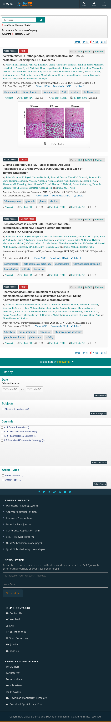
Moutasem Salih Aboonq (65, 236)
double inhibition (27, 332)
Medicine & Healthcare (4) (17, 409)
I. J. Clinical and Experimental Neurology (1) (24, 440)
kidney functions (31, 92)
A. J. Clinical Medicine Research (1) (20, 431)
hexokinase (45, 332)
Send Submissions (18, 638)
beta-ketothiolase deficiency (37, 264)
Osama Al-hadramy (82, 184)
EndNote (99, 51)
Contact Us (14, 613)
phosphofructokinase (14, 337)
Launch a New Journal (18, 524)
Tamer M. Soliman (77, 64)
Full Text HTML (59, 97)
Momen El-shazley (89, 304)
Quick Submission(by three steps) (25, 549)
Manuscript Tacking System (22, 505)
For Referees (13, 673)
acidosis (26, 269)
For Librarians (14, 685)
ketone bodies (11, 269)
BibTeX (88, 51)
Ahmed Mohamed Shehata (15, 318)
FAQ (10, 625)
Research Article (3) (14, 475)
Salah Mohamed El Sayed (34, 78)
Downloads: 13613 (62, 86)
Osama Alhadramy (58, 64)
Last (103, 41)
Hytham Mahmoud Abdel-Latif (37, 308)
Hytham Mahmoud (18, 181)
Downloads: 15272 (61, 195)
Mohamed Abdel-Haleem (71, 71)
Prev (85, 41)
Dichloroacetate (12, 264)
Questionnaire (16, 631)
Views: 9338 (40, 258)
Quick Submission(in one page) (24, 543)
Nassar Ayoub (9, 315)
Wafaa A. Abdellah (37, 181)
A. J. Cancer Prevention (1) (16, 427)
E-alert (104, 4)
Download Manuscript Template (26, 697)
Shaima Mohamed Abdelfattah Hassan (21, 75)
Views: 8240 (41, 326)
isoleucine (39, 269)
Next (95, 41)
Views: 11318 (43, 86)
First (77, 41)
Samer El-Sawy (10, 78)
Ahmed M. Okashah (77, 177)
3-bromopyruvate (12, 201)
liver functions (50, 92)
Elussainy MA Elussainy (14, 184)
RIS (80, 51)
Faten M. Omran (59, 177)
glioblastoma (35, 337)
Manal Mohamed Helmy (52, 75)
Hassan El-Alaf (73, 75)
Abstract (9, 97)
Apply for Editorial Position (21, 511)
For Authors (12, 666)
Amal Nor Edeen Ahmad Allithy (26, 71)
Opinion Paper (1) (13, 480)
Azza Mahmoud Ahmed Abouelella (60, 243)
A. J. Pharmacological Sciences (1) (20, 436)
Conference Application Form (23, 530)
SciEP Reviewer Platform (20, 536)
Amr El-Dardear (92, 71)
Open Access (13, 691)
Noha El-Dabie (50, 71)
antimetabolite (62, 264)
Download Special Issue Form (24, 704)
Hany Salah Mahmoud (16, 64)
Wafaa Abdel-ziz (34, 243)
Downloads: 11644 (58, 258)
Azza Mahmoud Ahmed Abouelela (64, 181)
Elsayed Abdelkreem (42, 236)
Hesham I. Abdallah (81, 68)
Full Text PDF (26, 97)
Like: (80, 86)
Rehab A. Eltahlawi (37, 64)
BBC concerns (91, 92)
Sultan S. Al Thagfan (88, 236)
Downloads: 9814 (59, 326)
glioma (42, 201)
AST (64, 92)
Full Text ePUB (79, 97)
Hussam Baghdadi (90, 75)
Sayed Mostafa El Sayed (58, 68)
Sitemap (12, 650)
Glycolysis (9, 332)
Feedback (13, 619)
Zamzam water (11, 92)
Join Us (12, 644)
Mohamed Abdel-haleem (41, 188)
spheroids (30, 201)
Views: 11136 (41, 195)
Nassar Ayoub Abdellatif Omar (31, 68)
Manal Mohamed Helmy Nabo (79, 247)
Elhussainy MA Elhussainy (30, 247)
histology (75, 92)
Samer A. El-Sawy (11, 308)
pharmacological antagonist (86, 264)
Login (94, 4)
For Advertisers (14, 679)
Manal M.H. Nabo (66, 188)
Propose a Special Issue (19, 518)
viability (54, 201)
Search (84, 4)
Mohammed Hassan (64, 240)
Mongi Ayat (94, 315)
